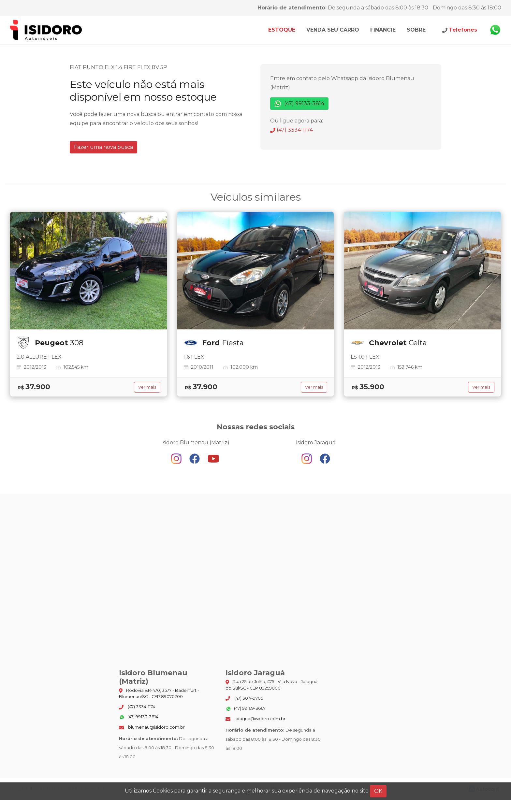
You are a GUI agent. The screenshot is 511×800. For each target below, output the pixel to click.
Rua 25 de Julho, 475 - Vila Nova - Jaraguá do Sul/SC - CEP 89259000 (271, 684)
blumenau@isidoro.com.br (152, 727)
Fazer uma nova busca (103, 147)
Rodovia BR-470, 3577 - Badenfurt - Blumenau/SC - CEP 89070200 (159, 693)
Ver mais (147, 387)
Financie (383, 30)
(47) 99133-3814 (299, 103)
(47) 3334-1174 (291, 130)
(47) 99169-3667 (246, 709)
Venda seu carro (332, 30)
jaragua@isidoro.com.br (255, 718)
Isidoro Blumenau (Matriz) (46, 30)
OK (378, 791)
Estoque (281, 30)
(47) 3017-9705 (244, 698)
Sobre (416, 30)
